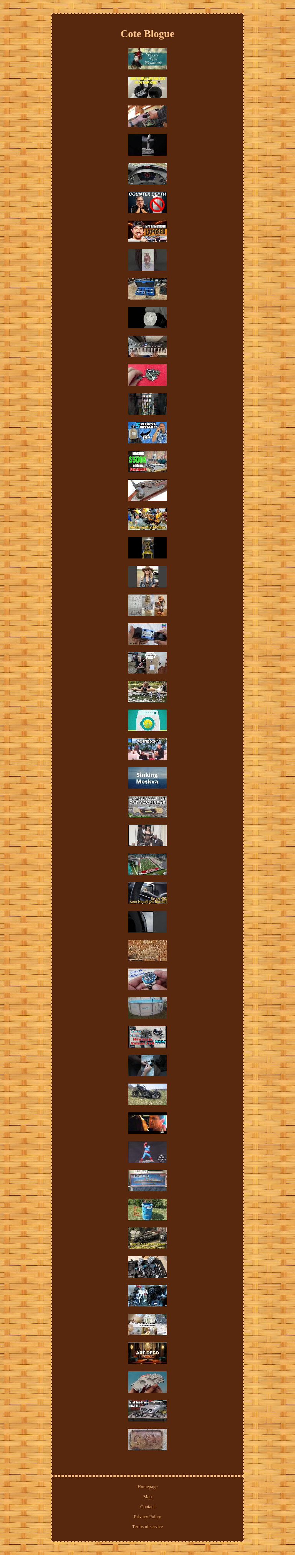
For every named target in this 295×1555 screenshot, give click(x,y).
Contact (147, 1506)
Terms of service (147, 1526)
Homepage (147, 1486)
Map (147, 1496)
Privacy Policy (147, 1516)
